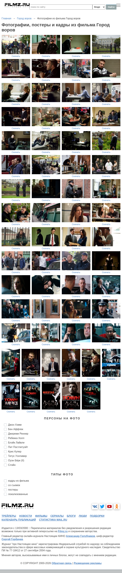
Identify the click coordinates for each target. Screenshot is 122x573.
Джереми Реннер (18, 433)
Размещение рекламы (88, 563)
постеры (13, 489)
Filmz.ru (63, 531)
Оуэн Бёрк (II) (16, 460)
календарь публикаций (19, 519)
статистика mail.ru (53, 519)
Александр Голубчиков (80, 536)
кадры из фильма (18, 480)
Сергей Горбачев (12, 539)
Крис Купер (14, 451)
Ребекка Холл (16, 438)
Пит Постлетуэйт (18, 447)
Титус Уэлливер (17, 456)
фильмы (41, 516)
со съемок (14, 485)
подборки (97, 516)
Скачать (16, 56)
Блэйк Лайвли (16, 442)
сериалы (57, 516)
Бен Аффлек (15, 429)
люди (83, 516)
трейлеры (9, 516)
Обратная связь (62, 563)
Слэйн (12, 465)
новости (25, 516)
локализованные (18, 494)
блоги (71, 516)
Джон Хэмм (15, 424)
